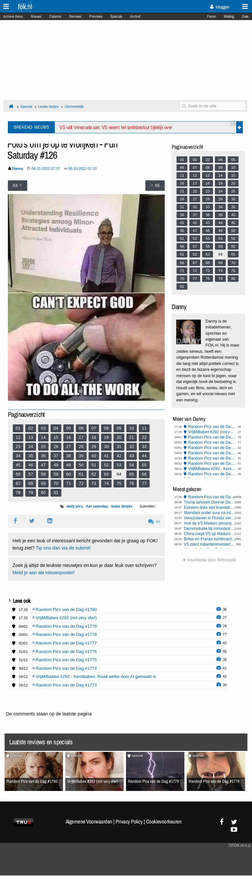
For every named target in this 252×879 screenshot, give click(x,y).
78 (18, 492)
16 (68, 437)
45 (18, 464)
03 (43, 428)
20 (118, 437)
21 (131, 437)
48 (55, 464)
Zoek (245, 16)
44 (144, 455)
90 (154, 522)
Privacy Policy (129, 821)
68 (30, 483)
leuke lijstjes (121, 506)
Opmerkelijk (74, 106)
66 (144, 474)
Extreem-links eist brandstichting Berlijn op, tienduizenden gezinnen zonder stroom (210, 507)
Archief (135, 16)
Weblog (229, 16)
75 (118, 483)
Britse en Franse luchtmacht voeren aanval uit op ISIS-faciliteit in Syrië (210, 539)
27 (68, 446)
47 (43, 464)
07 (94, 428)
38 (68, 455)
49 (68, 464)
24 (30, 446)
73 (94, 483)
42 (118, 455)
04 (55, 428)
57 (30, 474)
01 (18, 428)
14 (43, 437)
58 (43, 474)
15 (55, 437)
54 (131, 464)
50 (81, 464)
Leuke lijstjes (48, 106)
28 (81, 446)
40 (94, 455)
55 (144, 464)
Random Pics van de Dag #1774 (212, 463)
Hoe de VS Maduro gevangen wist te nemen (210, 523)
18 (94, 437)
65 (131, 474)
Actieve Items (13, 16)
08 (106, 428)
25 (43, 446)
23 (18, 446)
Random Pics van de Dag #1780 (212, 427)
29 (94, 446)
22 (144, 437)
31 (118, 446)
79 (30, 492)
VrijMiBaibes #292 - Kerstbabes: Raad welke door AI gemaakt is (212, 469)
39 (81, 455)
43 (131, 455)
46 (30, 464)
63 (106, 474)
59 (55, 474)
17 (81, 437)
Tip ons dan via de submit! (63, 548)
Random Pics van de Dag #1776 (212, 453)
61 (81, 474)
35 (30, 455)
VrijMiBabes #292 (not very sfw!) (212, 432)
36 (43, 455)
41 (106, 455)
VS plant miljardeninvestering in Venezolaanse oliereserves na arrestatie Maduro (210, 544)
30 (106, 446)
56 (18, 474)
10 (131, 428)
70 (55, 483)
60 (68, 474)
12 (18, 437)
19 (106, 437)
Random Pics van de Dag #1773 (212, 474)
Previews (95, 16)
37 (55, 455)
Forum (211, 16)
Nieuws (36, 16)
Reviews (75, 16)
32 (131, 446)
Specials (116, 16)
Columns (55, 16)
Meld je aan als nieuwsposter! (43, 572)
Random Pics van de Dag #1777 (212, 448)
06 (81, 428)
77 (144, 483)
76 (131, 483)
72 (81, 483)
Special (26, 106)
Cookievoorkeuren (164, 821)
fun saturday (97, 506)
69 (43, 483)
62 (94, 474)
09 (118, 428)
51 (94, 464)
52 (106, 464)
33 (144, 446)
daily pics (74, 506)
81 (55, 492)
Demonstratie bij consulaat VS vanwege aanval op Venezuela (210, 528)
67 (18, 483)
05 (68, 428)
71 (68, 483)
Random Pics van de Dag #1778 (212, 442)
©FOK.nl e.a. (239, 845)
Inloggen (219, 7)
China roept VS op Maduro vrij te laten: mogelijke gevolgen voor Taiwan (210, 534)
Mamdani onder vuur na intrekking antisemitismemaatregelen (210, 513)
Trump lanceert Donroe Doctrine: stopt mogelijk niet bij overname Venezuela (210, 502)
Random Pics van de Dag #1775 (212, 458)
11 (144, 428)
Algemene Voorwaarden (89, 821)
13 (30, 437)
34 (18, 455)
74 (106, 483)
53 (118, 464)
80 (43, 492)
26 (55, 446)
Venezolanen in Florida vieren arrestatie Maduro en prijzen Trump (210, 518)
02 (30, 428)
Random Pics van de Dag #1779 (212, 437)
